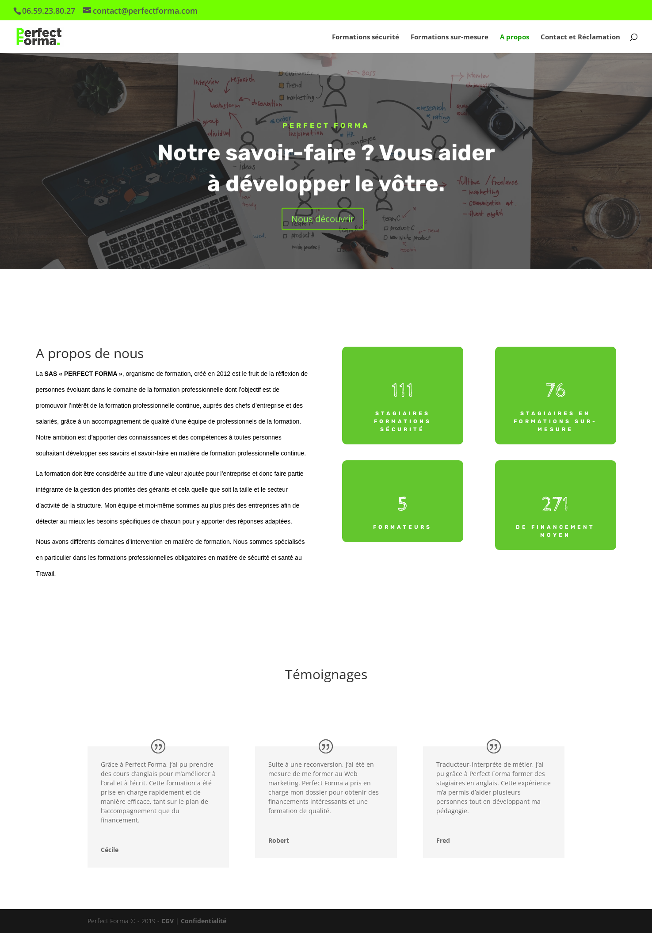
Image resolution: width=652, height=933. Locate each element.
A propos (514, 37)
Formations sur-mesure (449, 37)
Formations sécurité (365, 37)
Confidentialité (203, 921)
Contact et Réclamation (580, 37)
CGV (168, 921)
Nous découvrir (322, 220)
